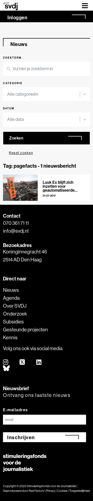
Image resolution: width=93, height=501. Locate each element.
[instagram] (6, 362)
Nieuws (11, 290)
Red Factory (36, 491)
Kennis (10, 337)
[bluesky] (6, 368)
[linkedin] (39, 362)
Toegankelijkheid (79, 491)
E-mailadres (15, 409)
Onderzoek (15, 314)
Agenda (11, 298)
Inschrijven (21, 437)
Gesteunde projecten (25, 329)
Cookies (62, 491)
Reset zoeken (21, 153)
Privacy (50, 491)
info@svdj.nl (16, 231)
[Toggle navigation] (85, 5)
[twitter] (22, 362)
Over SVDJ (15, 306)
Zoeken (16, 138)
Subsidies (13, 322)
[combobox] (43, 94)
